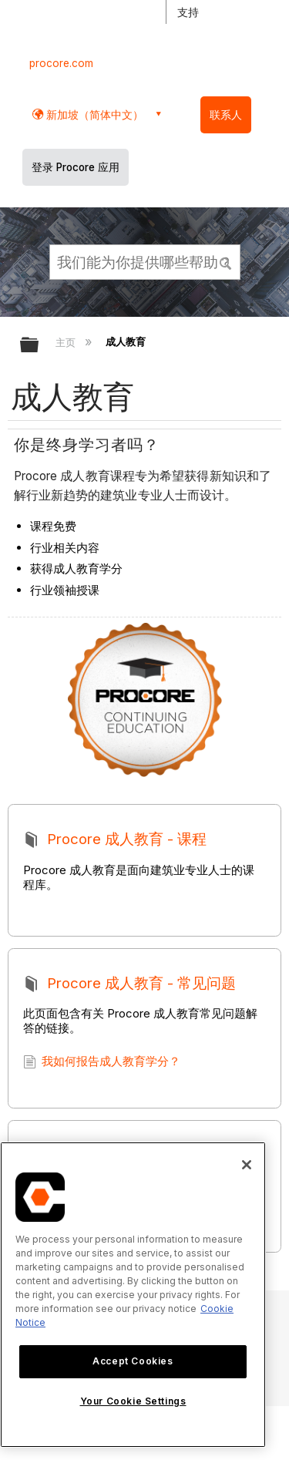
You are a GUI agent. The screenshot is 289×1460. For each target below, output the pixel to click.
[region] (133, 1295)
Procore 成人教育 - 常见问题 (130, 985)
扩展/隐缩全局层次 (39, 346)
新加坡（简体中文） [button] (93, 114)
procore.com (61, 63)
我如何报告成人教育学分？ (101, 1064)
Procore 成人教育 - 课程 (115, 841)
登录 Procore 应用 (75, 167)
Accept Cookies (132, 1361)
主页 (67, 342)
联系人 (226, 115)
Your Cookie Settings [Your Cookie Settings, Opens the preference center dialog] (133, 1401)
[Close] (247, 1165)
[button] (225, 261)
